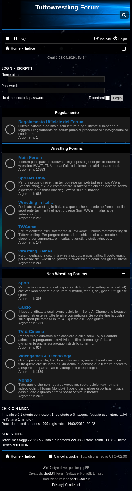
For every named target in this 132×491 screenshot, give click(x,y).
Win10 (47, 468)
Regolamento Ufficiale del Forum (50, 121)
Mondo (25, 380)
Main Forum (30, 157)
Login (7, 68)
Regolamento (67, 113)
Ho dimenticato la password (23, 98)
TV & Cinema (31, 331)
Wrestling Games (35, 251)
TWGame (27, 226)
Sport (23, 283)
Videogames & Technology (44, 356)
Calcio (24, 307)
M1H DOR (21, 445)
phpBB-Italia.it (80, 479)
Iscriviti (24, 68)
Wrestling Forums (67, 148)
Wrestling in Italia (35, 202)
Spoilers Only (31, 178)
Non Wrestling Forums (66, 274)
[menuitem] (19, 39)
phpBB (48, 473)
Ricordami (99, 98)
